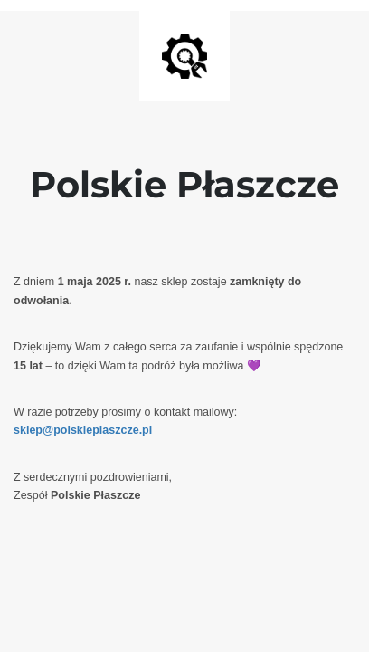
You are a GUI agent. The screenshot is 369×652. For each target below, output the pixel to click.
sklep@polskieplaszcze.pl (83, 430)
